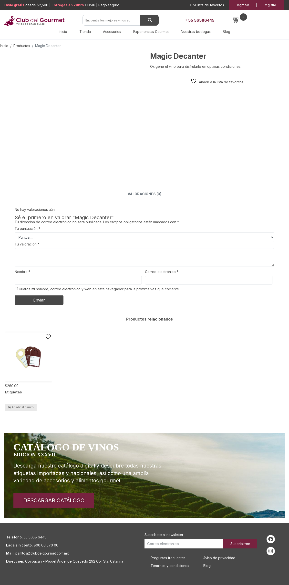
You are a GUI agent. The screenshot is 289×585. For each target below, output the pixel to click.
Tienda (85, 31)
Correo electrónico (161, 272)
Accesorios (112, 31)
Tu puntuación (27, 228)
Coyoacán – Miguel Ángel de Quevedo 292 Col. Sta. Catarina (74, 561)
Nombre (22, 272)
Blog (226, 31)
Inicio (63, 31)
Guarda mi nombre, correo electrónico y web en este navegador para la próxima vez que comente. (99, 289)
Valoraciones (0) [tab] (144, 194)
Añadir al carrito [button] (23, 407)
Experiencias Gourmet (151, 31)
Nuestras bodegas (196, 31)
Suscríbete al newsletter (163, 535)
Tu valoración (27, 244)
